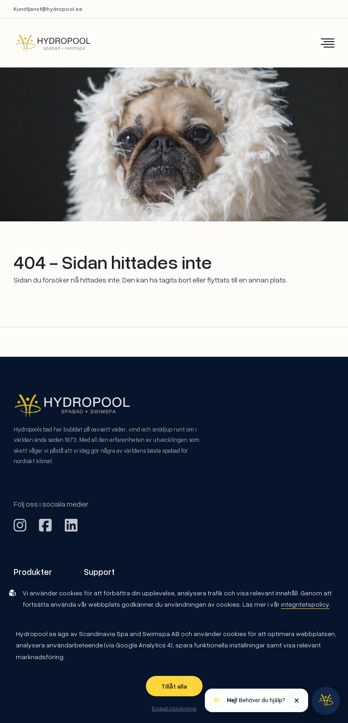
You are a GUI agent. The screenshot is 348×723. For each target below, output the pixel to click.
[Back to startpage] (47, 43)
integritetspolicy (305, 604)
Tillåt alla (174, 686)
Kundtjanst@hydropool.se (48, 9)
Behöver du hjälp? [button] (256, 700)
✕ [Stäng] (297, 700)
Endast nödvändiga (174, 708)
